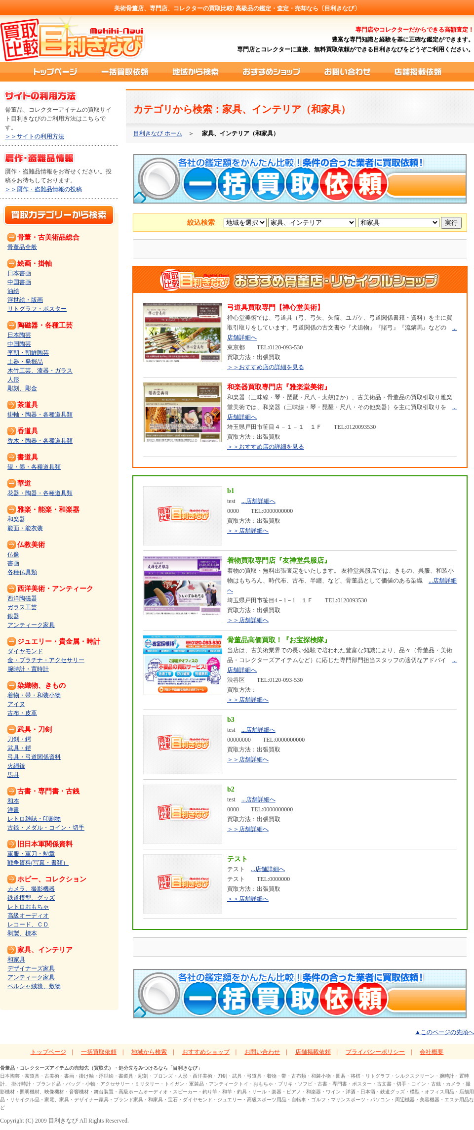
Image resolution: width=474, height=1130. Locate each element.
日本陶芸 (19, 335)
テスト (237, 859)
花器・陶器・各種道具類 (40, 493)
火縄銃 (16, 765)
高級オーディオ (28, 915)
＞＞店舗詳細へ (248, 530)
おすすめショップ (272, 72)
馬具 (13, 774)
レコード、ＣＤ (28, 924)
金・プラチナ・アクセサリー (45, 660)
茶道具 (27, 405)
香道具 (27, 431)
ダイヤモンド (25, 651)
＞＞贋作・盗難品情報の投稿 (43, 189)
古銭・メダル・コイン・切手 (45, 827)
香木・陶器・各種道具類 (40, 440)
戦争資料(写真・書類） (38, 862)
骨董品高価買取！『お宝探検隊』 (279, 640)
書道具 (27, 457)
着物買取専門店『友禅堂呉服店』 (279, 560)
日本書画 (19, 273)
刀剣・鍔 (19, 739)
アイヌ (16, 704)
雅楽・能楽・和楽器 (48, 509)
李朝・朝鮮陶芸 (28, 352)
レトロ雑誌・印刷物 (34, 818)
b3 (231, 719)
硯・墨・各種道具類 (34, 466)
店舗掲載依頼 (418, 72)
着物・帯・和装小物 (34, 695)
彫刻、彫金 (22, 388)
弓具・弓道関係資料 (34, 756)
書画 (13, 563)
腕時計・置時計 (28, 669)
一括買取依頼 (126, 72)
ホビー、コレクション (51, 879)
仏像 (13, 554)
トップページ (55, 72)
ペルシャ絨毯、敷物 (34, 986)
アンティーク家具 (31, 625)
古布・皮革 (22, 713)
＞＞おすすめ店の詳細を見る (265, 367)
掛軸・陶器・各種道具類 (40, 414)
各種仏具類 (22, 572)
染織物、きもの (41, 685)
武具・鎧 (19, 748)
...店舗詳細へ (258, 501)
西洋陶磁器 (22, 598)
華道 (24, 483)
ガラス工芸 (22, 607)
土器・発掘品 (25, 361)
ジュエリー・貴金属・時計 (58, 641)
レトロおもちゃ (28, 906)
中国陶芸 (19, 343)
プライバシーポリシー (375, 1051)
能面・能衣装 (25, 528)
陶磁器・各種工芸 (45, 325)
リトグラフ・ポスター (37, 308)
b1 (231, 491)
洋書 (13, 809)
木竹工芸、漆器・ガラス (40, 370)
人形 (13, 379)
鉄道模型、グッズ (31, 897)
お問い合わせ (348, 72)
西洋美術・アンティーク (55, 588)
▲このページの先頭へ (444, 1032)
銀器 (13, 616)
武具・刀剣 (34, 729)
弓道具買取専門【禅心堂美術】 (275, 307)
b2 (231, 789)
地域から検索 (197, 72)
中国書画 (19, 282)
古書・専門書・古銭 (48, 791)
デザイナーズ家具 (31, 968)
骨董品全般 (22, 247)
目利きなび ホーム (157, 133)
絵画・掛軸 (34, 263)
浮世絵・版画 (25, 299)
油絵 (13, 291)
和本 (13, 800)
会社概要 (431, 1051)
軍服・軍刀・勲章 (31, 853)
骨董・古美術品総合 (48, 237)
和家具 (16, 959)
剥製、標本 (22, 933)
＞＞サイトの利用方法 (34, 136)
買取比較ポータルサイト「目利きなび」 (73, 38)
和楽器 (16, 519)
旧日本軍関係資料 (45, 844)
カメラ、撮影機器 (31, 888)
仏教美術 (31, 544)
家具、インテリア (45, 950)
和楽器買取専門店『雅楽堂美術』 (279, 387)
